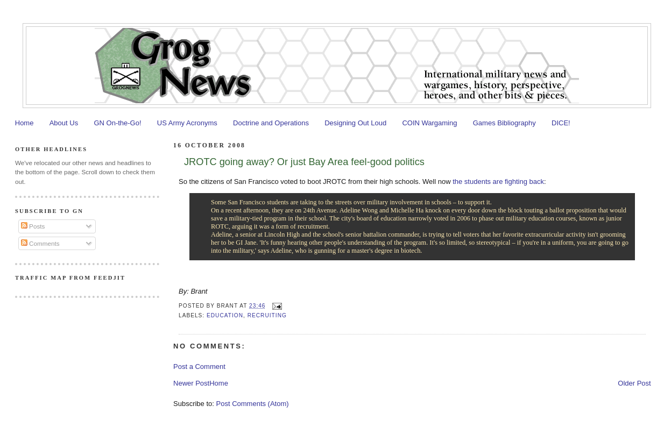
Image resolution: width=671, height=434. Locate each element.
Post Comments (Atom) (252, 404)
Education (225, 315)
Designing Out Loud (355, 123)
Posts (33, 226)
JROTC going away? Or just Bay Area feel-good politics (304, 161)
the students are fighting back (498, 181)
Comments (40, 243)
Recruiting (267, 315)
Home (24, 123)
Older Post (634, 383)
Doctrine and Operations (271, 123)
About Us (64, 123)
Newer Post (191, 383)
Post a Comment (199, 366)
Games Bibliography (504, 123)
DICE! (561, 123)
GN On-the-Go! (117, 123)
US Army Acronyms (187, 123)
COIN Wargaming (429, 123)
